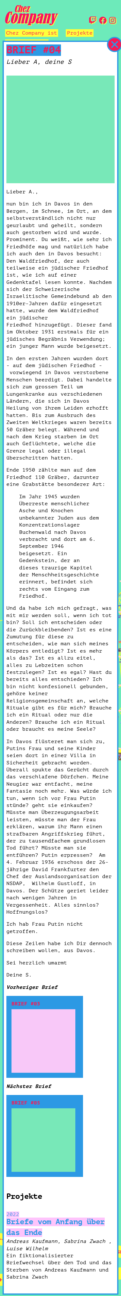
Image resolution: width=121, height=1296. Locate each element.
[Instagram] (112, 21)
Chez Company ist (31, 33)
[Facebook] (103, 21)
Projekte (80, 33)
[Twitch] (92, 21)
